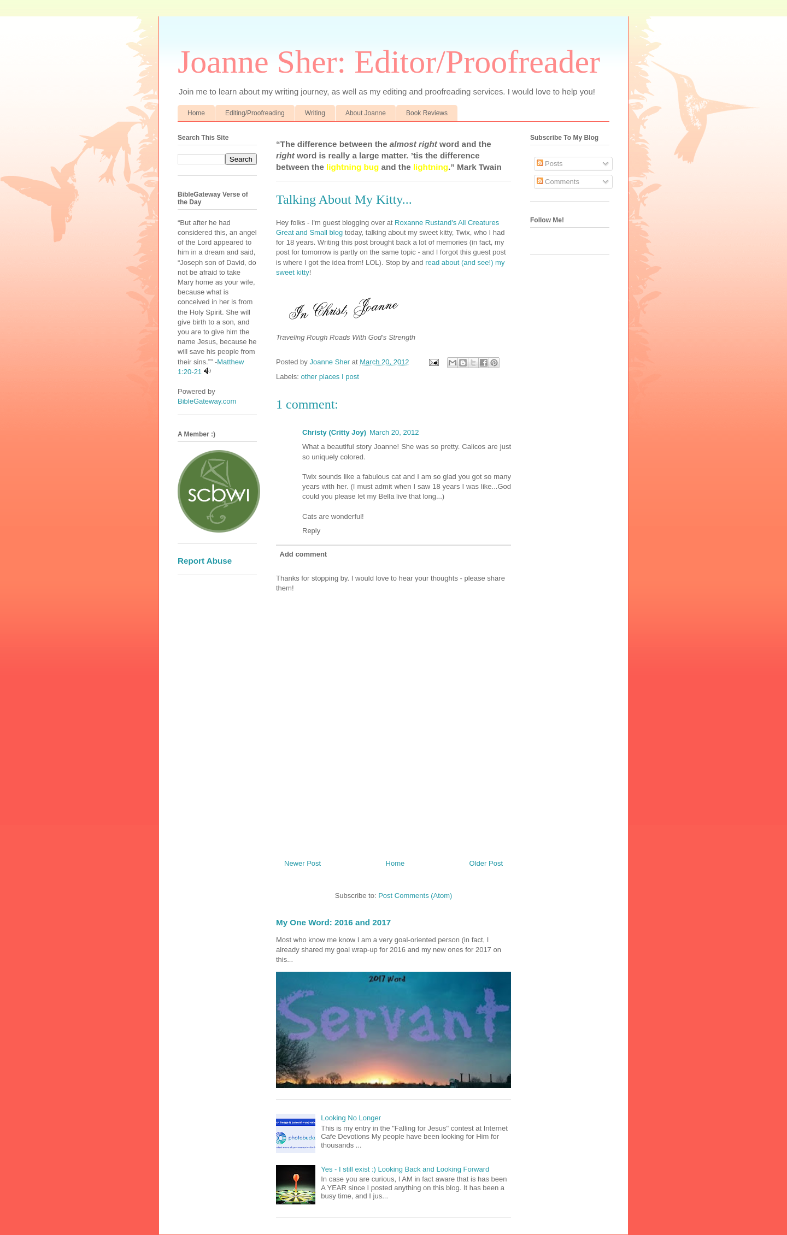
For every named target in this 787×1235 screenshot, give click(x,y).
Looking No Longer (351, 1118)
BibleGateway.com (207, 401)
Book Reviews (427, 113)
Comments (558, 182)
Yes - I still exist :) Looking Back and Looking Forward (405, 1169)
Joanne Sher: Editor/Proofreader (389, 62)
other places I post (330, 377)
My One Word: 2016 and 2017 (333, 922)
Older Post (486, 863)
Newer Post (302, 863)
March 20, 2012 (394, 432)
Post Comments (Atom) (415, 895)
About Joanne (365, 113)
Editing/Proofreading (255, 113)
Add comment (303, 554)
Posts (550, 163)
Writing (315, 113)
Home (196, 113)
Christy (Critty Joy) (334, 432)
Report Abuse (205, 560)
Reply (311, 531)
